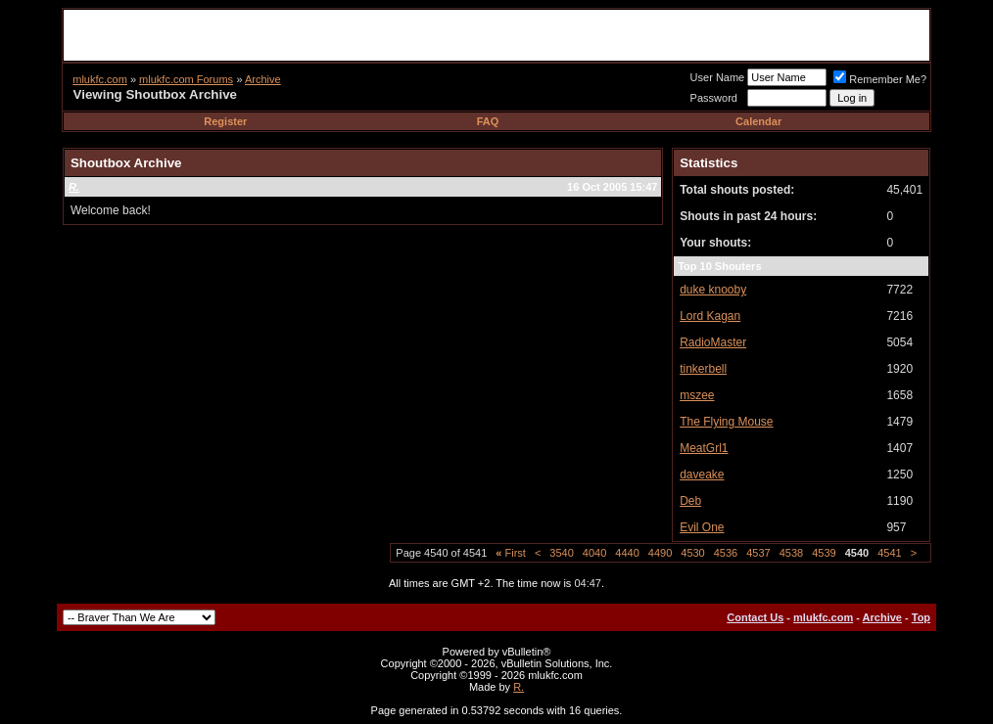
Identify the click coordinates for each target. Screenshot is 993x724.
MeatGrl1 (704, 448)
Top (921, 617)
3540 (561, 553)
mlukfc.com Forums (186, 79)
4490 (660, 553)
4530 (692, 553)
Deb (690, 501)
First (511, 553)
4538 (791, 553)
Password (713, 98)
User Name (717, 77)
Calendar (758, 121)
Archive (263, 79)
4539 (823, 553)
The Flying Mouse (726, 422)
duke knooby (713, 289)
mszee (697, 395)
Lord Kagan (710, 316)
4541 (889, 553)
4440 (626, 553)
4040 (594, 553)
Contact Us (755, 617)
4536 (725, 553)
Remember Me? (879, 79)
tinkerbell (703, 369)
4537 (758, 553)
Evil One (702, 527)
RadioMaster (713, 342)
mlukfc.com (99, 79)
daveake (702, 474)
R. (518, 687)
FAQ (488, 121)
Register (225, 121)
